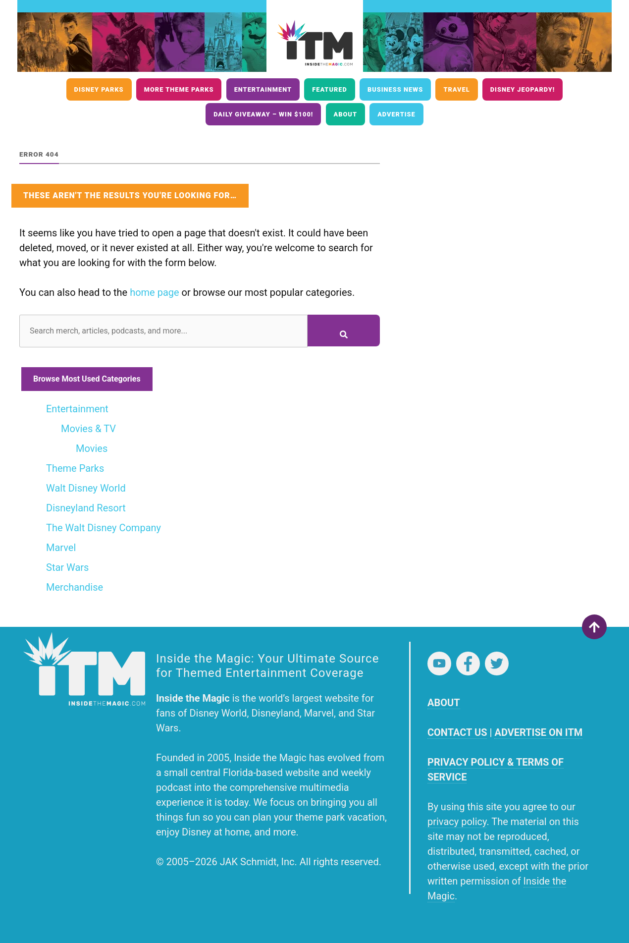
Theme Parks (75, 468)
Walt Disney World (86, 488)
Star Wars (67, 567)
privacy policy (456, 822)
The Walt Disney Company (103, 528)
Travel (456, 89)
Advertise (396, 114)
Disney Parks (99, 89)
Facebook (468, 663)
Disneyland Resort (86, 508)
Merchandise (74, 587)
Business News (395, 89)
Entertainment (263, 89)
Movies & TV (88, 429)
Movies (91, 448)
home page (154, 292)
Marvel (61, 548)
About (345, 114)
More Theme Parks (179, 89)
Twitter (497, 663)
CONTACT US (457, 732)
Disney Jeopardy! (522, 89)
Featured (329, 89)
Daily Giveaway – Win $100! (263, 114)
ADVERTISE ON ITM (538, 732)
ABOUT (443, 703)
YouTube (439, 663)
